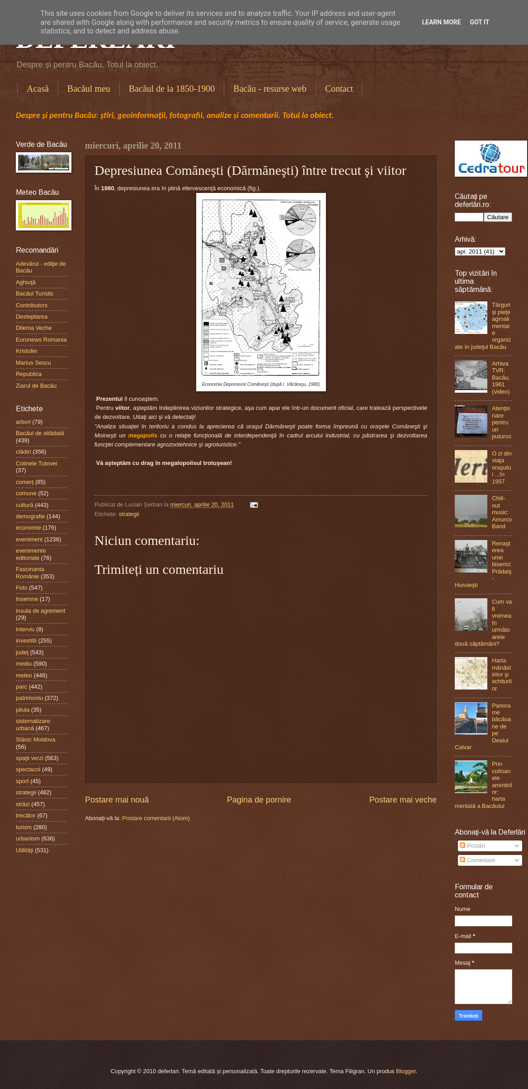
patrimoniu (29, 698)
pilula (22, 709)
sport (22, 781)
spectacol (28, 769)
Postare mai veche (403, 799)
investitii (26, 640)
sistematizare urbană (33, 724)
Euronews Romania (41, 339)
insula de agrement (41, 610)
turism (24, 827)
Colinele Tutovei (36, 463)
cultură (24, 505)
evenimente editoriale (31, 554)
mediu (24, 663)
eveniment (29, 539)
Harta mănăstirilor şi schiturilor (502, 674)
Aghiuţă (26, 282)
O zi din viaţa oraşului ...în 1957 (502, 467)
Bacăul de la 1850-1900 (172, 89)
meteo (24, 675)
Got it (479, 22)
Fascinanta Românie (30, 572)
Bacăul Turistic (35, 293)
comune (26, 493)
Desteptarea (31, 316)
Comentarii (477, 860)
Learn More (441, 22)
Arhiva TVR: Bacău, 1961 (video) (501, 377)
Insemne (27, 599)
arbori (23, 421)
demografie (30, 516)
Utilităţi (24, 850)
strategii (129, 514)
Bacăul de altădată (40, 433)
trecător (26, 815)
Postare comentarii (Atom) (156, 818)
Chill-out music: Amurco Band (502, 512)
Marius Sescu (33, 362)
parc (21, 686)
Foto (22, 587)
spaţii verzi (29, 758)
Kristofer (27, 350)
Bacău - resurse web (269, 89)
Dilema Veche (34, 327)
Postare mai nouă (117, 799)
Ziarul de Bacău (36, 385)
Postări (472, 845)
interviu (25, 629)
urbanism (28, 838)
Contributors (31, 305)
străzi (23, 804)
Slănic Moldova (35, 739)
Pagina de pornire (259, 799)
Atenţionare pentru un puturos (501, 422)
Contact (339, 89)
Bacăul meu (88, 89)
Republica (29, 374)
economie (28, 527)
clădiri (23, 451)
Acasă (38, 89)
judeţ (22, 652)
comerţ (24, 482)
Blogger (406, 1071)
